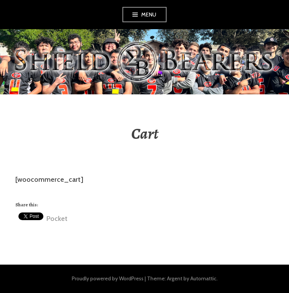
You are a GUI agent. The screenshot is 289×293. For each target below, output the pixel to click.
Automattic (203, 278)
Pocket (57, 218)
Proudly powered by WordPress (108, 278)
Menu (149, 14)
